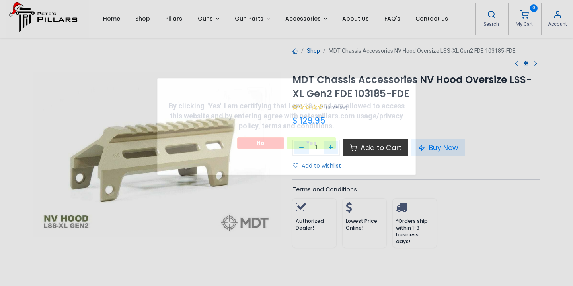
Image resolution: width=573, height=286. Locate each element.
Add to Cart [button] (375, 148)
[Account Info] (557, 15)
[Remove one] (301, 147)
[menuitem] (111, 19)
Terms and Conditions (324, 189)
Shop (313, 51)
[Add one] (331, 147)
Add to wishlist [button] (317, 166)
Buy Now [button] (438, 148)
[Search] (491, 15)
